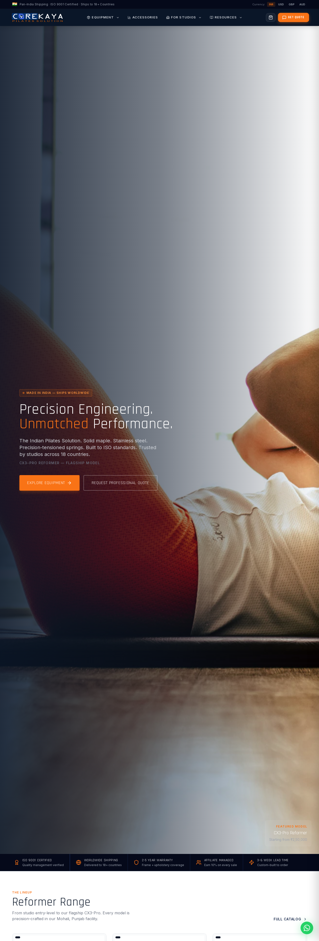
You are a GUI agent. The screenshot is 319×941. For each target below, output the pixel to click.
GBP (291, 4)
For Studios (183, 17)
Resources (226, 17)
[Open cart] (271, 17)
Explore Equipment (49, 483)
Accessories (143, 17)
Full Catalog (290, 919)
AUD (302, 4)
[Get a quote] (293, 17)
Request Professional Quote (120, 483)
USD (281, 4)
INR (271, 4)
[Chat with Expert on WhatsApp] (292, 928)
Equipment (103, 17)
